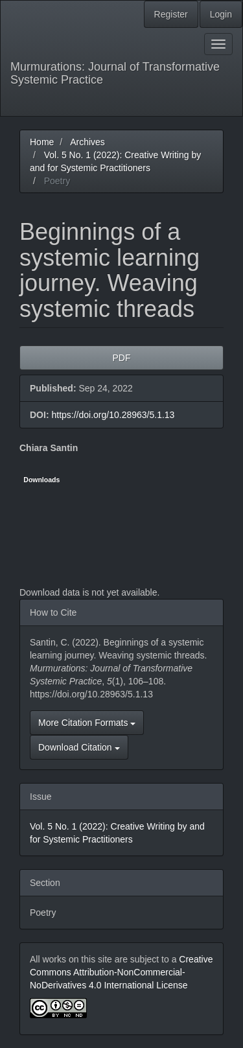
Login (221, 14)
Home (42, 142)
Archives (87, 142)
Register (171, 14)
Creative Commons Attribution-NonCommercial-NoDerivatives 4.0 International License (121, 972)
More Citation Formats (86, 722)
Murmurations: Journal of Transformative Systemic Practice (115, 73)
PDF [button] (122, 358)
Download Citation (79, 747)
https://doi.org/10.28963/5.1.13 (112, 415)
